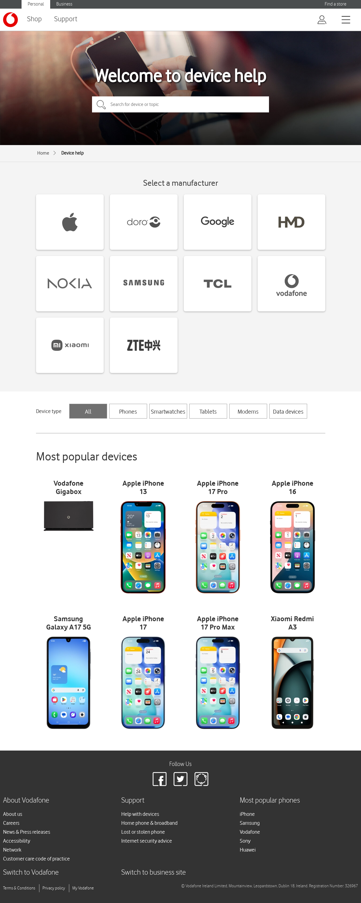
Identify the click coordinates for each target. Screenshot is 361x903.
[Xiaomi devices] (70, 345)
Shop (34, 19)
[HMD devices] (291, 222)
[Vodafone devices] (291, 283)
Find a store (335, 4)
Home (43, 153)
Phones (128, 411)
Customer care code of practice (36, 859)
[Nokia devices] (70, 283)
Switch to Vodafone (31, 873)
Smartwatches (168, 411)
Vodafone (250, 832)
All (88, 411)
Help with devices (140, 814)
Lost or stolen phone (143, 832)
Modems (248, 411)
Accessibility (16, 841)
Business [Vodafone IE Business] (64, 4)
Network (12, 850)
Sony (245, 841)
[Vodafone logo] (10, 19)
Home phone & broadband (149, 823)
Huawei (248, 850)
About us (12, 814)
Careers (11, 823)
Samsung (250, 823)
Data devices (288, 411)
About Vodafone (26, 800)
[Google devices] (217, 222)
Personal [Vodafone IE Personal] (36, 4)
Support (65, 19)
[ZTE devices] (144, 345)
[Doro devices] (144, 222)
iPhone (247, 814)
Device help (72, 153)
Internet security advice (146, 841)
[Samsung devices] (144, 283)
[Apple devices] (70, 222)
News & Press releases (26, 832)
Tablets (208, 411)
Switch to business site (153, 873)
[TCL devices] (217, 283)
